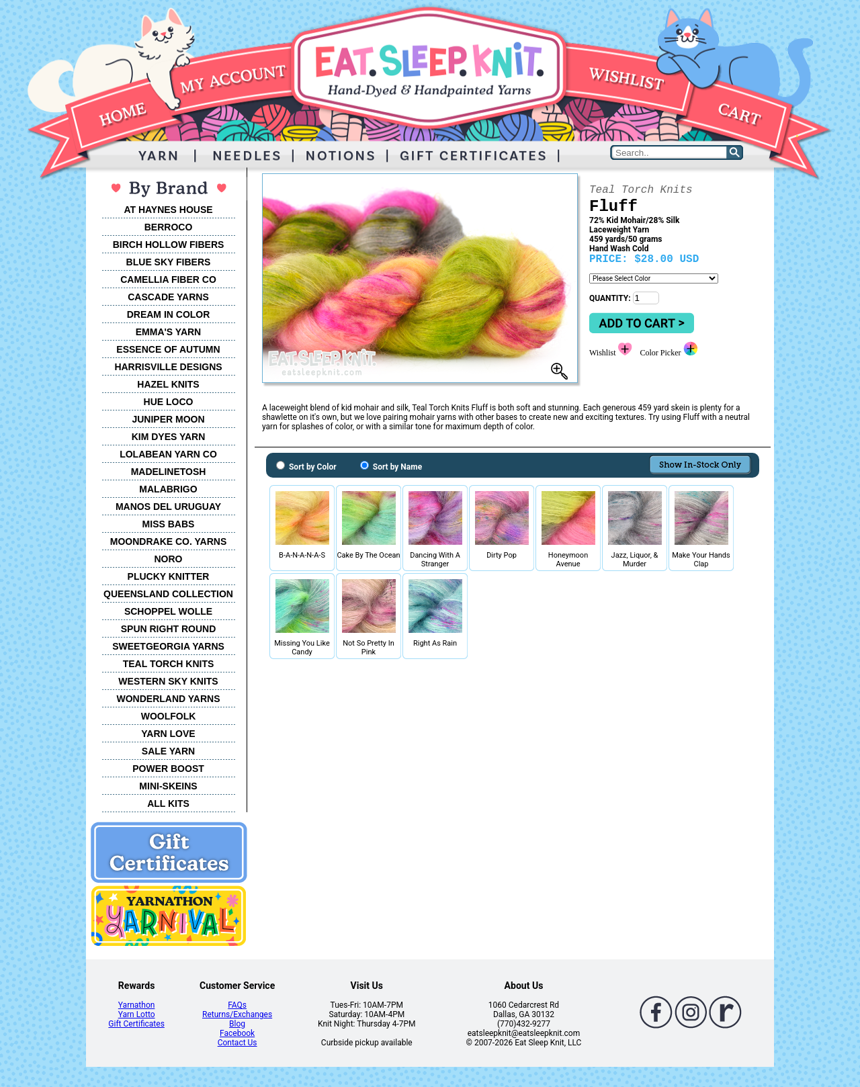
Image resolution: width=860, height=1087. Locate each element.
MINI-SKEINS (168, 786)
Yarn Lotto (136, 1014)
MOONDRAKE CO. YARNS (168, 541)
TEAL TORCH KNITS (168, 663)
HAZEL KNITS (168, 384)
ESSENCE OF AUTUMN (168, 349)
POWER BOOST (168, 768)
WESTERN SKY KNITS (168, 681)
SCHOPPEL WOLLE (168, 611)
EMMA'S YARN (168, 332)
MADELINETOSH (168, 471)
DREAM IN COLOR (168, 314)
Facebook (237, 1033)
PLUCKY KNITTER (169, 576)
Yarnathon (136, 1005)
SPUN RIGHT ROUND (168, 628)
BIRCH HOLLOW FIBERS (168, 244)
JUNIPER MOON (168, 419)
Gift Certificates (136, 1024)
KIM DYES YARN (169, 436)
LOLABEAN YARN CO (168, 454)
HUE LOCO (169, 401)
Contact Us (237, 1042)
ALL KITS (168, 803)
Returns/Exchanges (237, 1014)
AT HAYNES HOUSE (168, 209)
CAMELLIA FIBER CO (168, 279)
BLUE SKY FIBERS (168, 262)
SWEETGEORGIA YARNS (168, 646)
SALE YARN (168, 751)
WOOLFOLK (168, 716)
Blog (237, 1024)
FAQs (237, 1005)
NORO (169, 559)
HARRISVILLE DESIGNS (168, 366)
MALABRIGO (168, 489)
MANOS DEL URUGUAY (168, 506)
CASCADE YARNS (168, 297)
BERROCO (168, 227)
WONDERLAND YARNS (168, 698)
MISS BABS (168, 524)
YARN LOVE (168, 733)
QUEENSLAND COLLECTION (168, 594)
